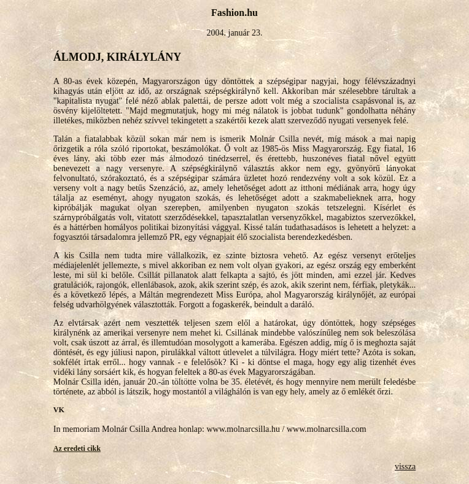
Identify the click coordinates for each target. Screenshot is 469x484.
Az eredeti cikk (77, 448)
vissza (405, 466)
